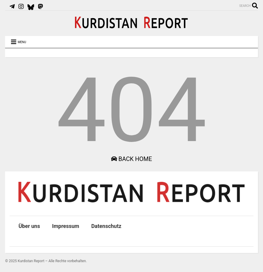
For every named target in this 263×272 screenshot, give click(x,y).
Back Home (131, 158)
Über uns (29, 226)
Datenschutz (106, 226)
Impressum (65, 226)
